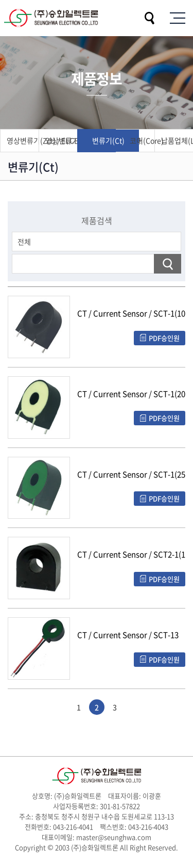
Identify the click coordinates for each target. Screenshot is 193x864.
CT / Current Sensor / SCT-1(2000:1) (131, 394)
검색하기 (167, 264)
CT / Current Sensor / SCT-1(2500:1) (131, 475)
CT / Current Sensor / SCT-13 (128, 635)
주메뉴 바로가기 (0, 0)
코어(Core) (147, 140)
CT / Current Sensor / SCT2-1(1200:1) (131, 555)
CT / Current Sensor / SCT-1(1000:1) (131, 314)
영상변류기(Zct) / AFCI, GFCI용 (72, 140)
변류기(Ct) (108, 140)
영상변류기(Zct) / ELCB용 (34, 140)
